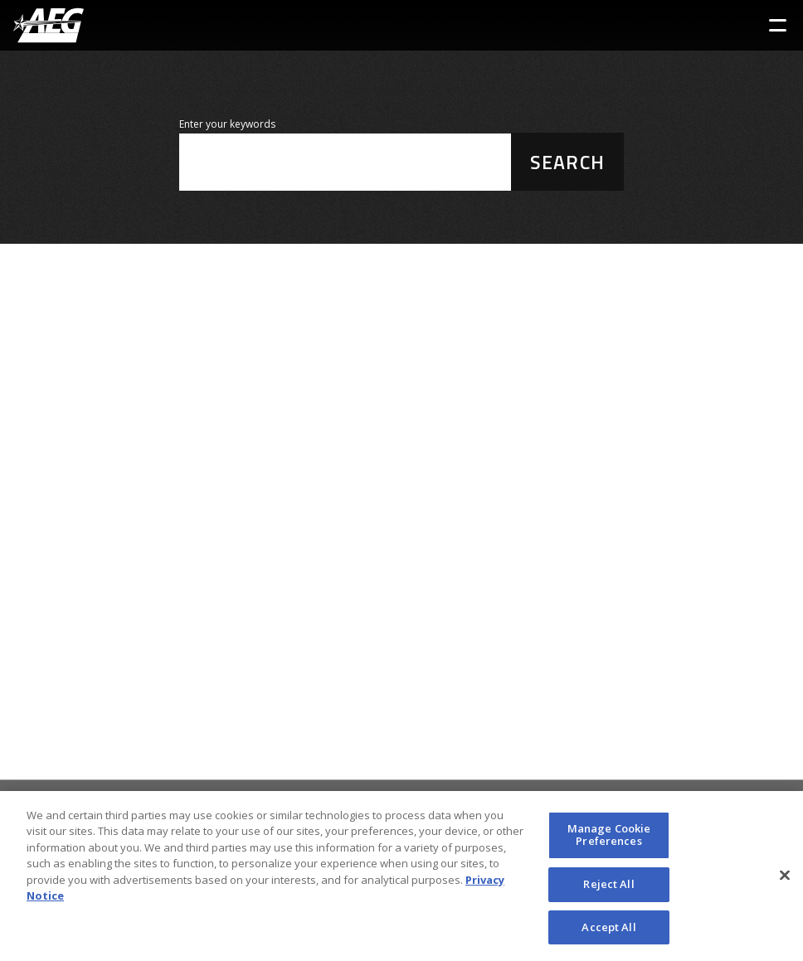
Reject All (608, 888)
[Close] (784, 880)
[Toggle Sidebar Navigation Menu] (777, 25)
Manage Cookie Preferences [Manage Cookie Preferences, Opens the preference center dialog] (609, 840)
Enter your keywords (227, 124)
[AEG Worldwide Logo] (48, 25)
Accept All (608, 932)
